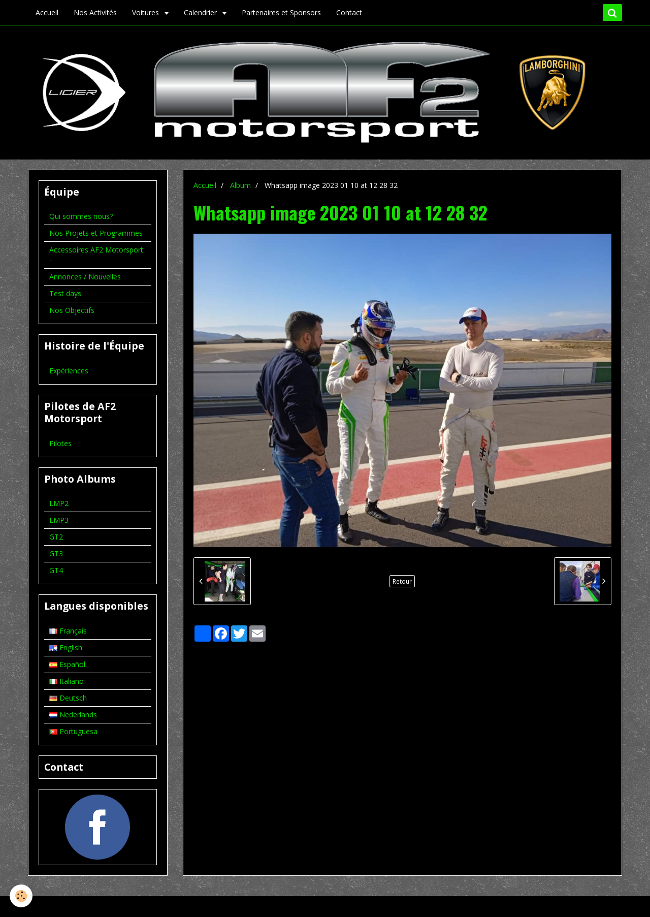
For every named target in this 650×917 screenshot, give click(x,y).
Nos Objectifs (71, 310)
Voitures (146, 12)
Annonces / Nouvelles (85, 276)
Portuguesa (73, 731)
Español (67, 664)
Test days (65, 293)
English (65, 647)
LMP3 (59, 520)
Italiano (66, 681)
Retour (402, 581)
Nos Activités (95, 12)
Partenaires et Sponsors (281, 12)
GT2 (56, 537)
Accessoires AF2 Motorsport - (96, 255)
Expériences (68, 370)
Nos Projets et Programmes (96, 233)
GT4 (56, 570)
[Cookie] (21, 895)
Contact (349, 12)
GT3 (56, 553)
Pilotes (60, 443)
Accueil (47, 12)
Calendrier (201, 12)
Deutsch (68, 698)
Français (68, 631)
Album (240, 185)
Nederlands (73, 714)
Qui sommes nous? (81, 216)
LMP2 (59, 503)
